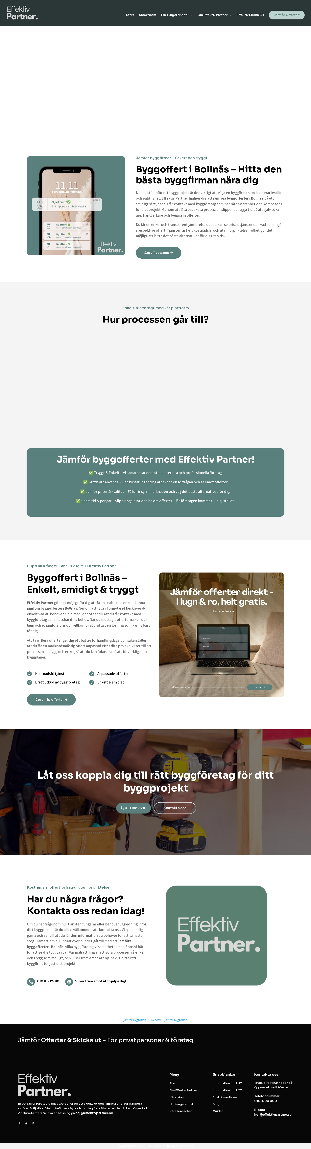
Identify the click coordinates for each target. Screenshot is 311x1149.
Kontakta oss (174, 808)
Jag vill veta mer (156, 253)
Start (130, 16)
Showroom (147, 16)
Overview (155, 1020)
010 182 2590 (135, 808)
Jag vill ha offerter (49, 700)
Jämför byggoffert (135, 1020)
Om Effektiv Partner (213, 16)
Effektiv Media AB (250, 16)
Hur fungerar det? (175, 16)
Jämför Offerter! (287, 16)
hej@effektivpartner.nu (94, 1113)
